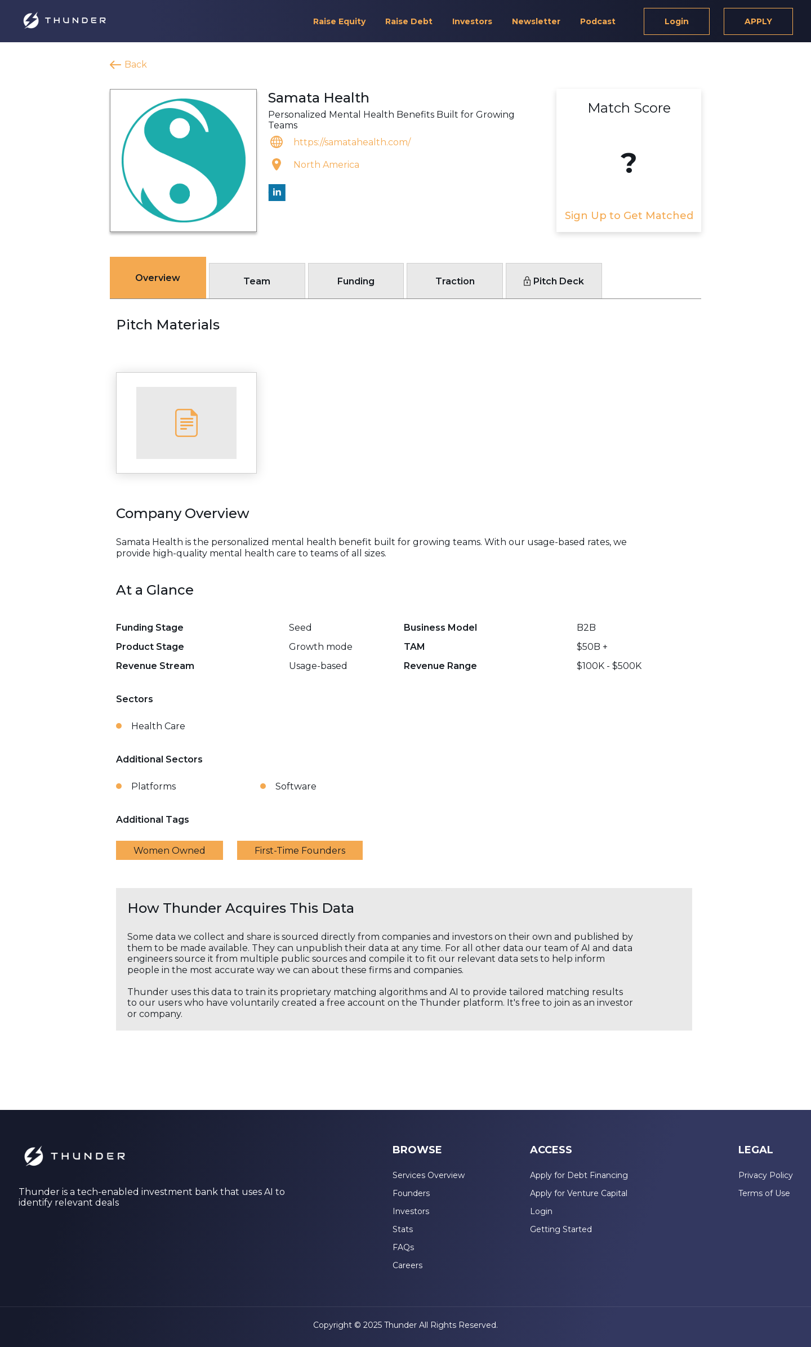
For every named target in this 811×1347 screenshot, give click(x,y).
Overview (157, 278)
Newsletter (536, 21)
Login (677, 21)
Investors (472, 21)
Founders (411, 1193)
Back (135, 64)
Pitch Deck (554, 281)
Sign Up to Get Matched (629, 215)
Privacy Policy (765, 1175)
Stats (403, 1229)
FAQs (403, 1247)
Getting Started (561, 1229)
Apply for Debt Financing (579, 1175)
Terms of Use (764, 1193)
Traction (455, 281)
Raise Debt (409, 21)
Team (256, 281)
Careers (407, 1265)
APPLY (758, 21)
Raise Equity (339, 21)
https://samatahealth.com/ (352, 142)
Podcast (598, 21)
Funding (356, 281)
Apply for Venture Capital (578, 1193)
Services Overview (429, 1175)
